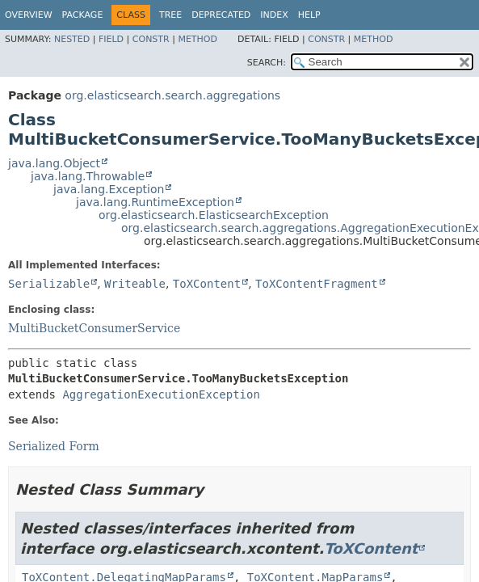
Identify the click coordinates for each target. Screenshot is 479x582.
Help (309, 15)
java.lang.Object (54, 163)
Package (82, 15)
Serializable (49, 283)
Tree (170, 15)
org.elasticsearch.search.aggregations (172, 95)
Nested (72, 39)
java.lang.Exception (108, 189)
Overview (29, 15)
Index (274, 15)
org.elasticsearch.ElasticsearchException (214, 215)
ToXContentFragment (316, 283)
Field (111, 39)
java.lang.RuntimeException (155, 202)
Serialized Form (53, 446)
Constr (151, 39)
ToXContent (207, 283)
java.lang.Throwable (88, 176)
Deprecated (220, 15)
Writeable (135, 283)
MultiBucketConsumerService (94, 328)
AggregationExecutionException (160, 394)
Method (197, 39)
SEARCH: (266, 62)
